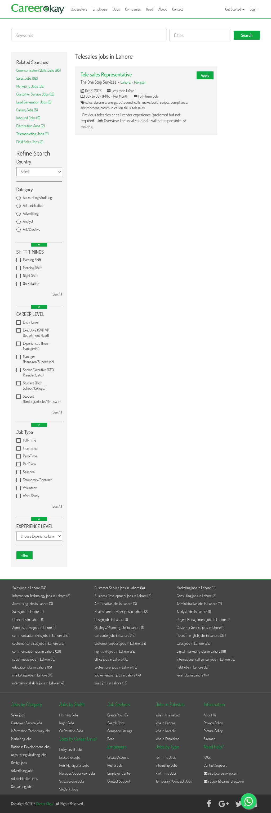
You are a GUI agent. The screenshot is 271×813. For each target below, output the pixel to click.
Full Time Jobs (166, 757)
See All (57, 294)
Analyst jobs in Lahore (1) (194, 611)
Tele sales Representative (106, 74)
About (162, 9)
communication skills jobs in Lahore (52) (40, 635)
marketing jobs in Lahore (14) (32, 675)
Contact (177, 9)
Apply (205, 75)
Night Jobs (66, 723)
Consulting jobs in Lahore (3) (196, 595)
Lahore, (126, 82)
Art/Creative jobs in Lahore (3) (116, 603)
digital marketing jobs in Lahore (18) (201, 651)
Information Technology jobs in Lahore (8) (41, 595)
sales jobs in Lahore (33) (193, 643)
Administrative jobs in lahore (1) (34, 627)
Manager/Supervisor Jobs (77, 773)
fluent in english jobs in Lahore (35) (201, 635)
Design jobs (19, 762)
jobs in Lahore (165, 723)
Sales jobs (18, 715)
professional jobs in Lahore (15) (116, 667)
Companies (133, 9)
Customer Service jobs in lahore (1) (201, 627)
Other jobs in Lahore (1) (28, 619)
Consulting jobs (21, 786)
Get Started (235, 9)
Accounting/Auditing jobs (28, 754)
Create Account (118, 757)
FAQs (207, 757)
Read (149, 9)
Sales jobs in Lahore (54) (29, 587)
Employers (100, 9)
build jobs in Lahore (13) (111, 683)
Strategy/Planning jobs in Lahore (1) (119, 627)
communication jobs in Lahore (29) (36, 651)
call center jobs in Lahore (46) (115, 635)
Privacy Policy (213, 723)
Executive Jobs (69, 757)
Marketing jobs (21, 739)
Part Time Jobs (166, 773)
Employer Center (119, 773)
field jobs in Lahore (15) (192, 667)
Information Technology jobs (31, 731)
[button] (39, 245)
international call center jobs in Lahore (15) (206, 659)
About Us (210, 715)
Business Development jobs (30, 746)
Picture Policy (213, 731)
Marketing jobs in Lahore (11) (196, 587)
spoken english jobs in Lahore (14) (118, 675)
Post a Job (114, 765)
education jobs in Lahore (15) (32, 667)
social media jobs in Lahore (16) (34, 659)
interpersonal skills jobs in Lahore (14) (38, 683)
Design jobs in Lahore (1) (111, 619)
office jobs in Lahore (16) (111, 659)
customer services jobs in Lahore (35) (38, 643)
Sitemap (209, 739)
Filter (24, 555)
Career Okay (45, 803)
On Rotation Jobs (71, 731)
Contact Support (118, 781)
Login (253, 9)
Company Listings (119, 731)
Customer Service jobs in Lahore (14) (120, 587)
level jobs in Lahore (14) (193, 675)
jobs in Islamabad (168, 715)
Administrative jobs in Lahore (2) (199, 603)
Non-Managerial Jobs (74, 765)
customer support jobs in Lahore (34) (120, 643)
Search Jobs (116, 723)
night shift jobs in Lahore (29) (115, 651)
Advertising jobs (22, 770)
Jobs (116, 9)
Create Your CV (117, 715)
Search (247, 35)
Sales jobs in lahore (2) (28, 611)
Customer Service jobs (26, 723)
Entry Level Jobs (70, 749)
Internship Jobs (166, 765)
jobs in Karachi (166, 731)
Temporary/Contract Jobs (174, 781)
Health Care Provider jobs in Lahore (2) (121, 611)
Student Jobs (68, 789)
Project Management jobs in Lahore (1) (203, 619)
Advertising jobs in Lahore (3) (32, 603)
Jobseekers (79, 9)
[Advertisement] (242, 131)
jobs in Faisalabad (167, 739)
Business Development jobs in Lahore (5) (123, 595)
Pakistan (140, 82)
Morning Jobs (68, 715)
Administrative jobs (24, 778)
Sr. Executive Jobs (72, 781)
